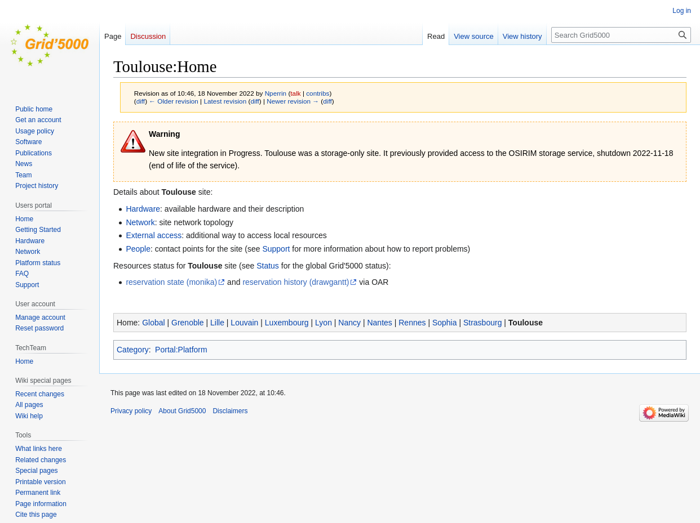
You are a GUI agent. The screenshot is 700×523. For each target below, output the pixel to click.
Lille (217, 322)
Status (267, 265)
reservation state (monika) (171, 282)
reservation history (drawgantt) (295, 282)
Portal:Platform (181, 349)
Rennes (412, 322)
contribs (317, 93)
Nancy (349, 322)
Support (276, 248)
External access (153, 235)
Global (153, 322)
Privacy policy (131, 411)
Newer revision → (293, 101)
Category (133, 349)
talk (295, 93)
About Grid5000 (182, 411)
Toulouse (525, 322)
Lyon (323, 322)
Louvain (244, 322)
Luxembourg (287, 322)
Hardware (143, 208)
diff (140, 101)
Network (140, 222)
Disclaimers (229, 411)
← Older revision (173, 101)
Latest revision (224, 101)
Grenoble (187, 322)
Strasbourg (482, 322)
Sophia (444, 322)
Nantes (379, 322)
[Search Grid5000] (621, 35)
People (138, 248)
